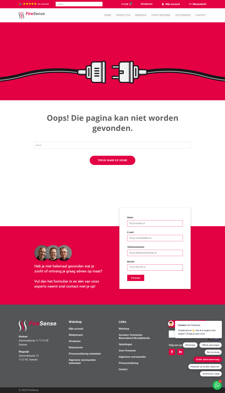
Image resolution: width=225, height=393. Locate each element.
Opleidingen (182, 15)
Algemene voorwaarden (132, 356)
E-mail (130, 232)
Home (107, 15)
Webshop (124, 328)
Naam (130, 217)
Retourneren (76, 347)
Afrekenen (146, 3)
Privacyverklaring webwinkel (85, 353)
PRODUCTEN (123, 15)
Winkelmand (76, 334)
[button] (34, 3)
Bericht (130, 261)
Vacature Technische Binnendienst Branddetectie (134, 336)
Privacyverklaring (128, 363)
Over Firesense (160, 15)
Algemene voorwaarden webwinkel (82, 361)
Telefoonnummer (135, 247)
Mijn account (76, 328)
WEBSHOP (141, 15)
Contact (200, 15)
